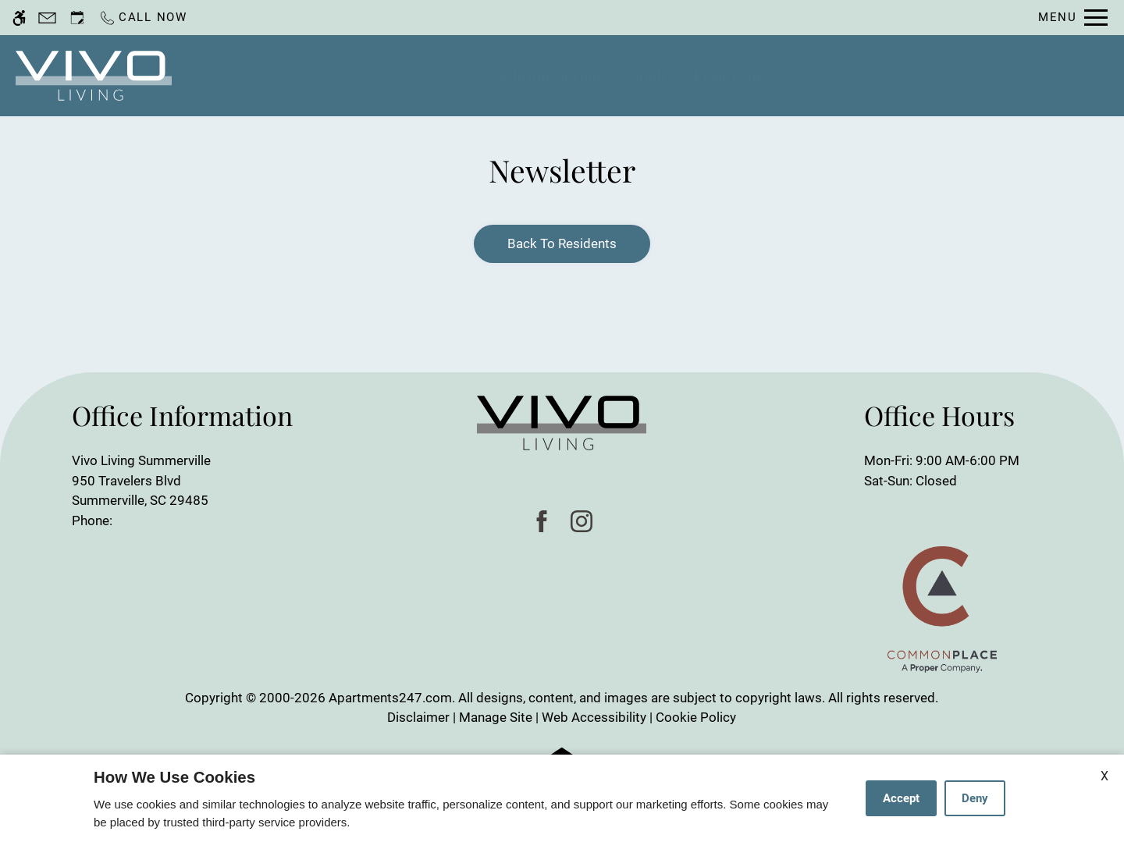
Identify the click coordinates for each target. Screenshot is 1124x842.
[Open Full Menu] (1073, 17)
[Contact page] (47, 17)
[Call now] (143, 17)
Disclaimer (418, 717)
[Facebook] (542, 521)
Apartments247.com (390, 697)
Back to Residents (562, 243)
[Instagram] (582, 521)
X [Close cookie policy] (1104, 776)
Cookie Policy (696, 717)
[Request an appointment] (77, 17)
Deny (975, 798)
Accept (901, 798)
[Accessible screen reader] (19, 17)
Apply (648, 75)
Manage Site (495, 717)
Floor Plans (730, 75)
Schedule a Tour (550, 75)
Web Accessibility (594, 717)
